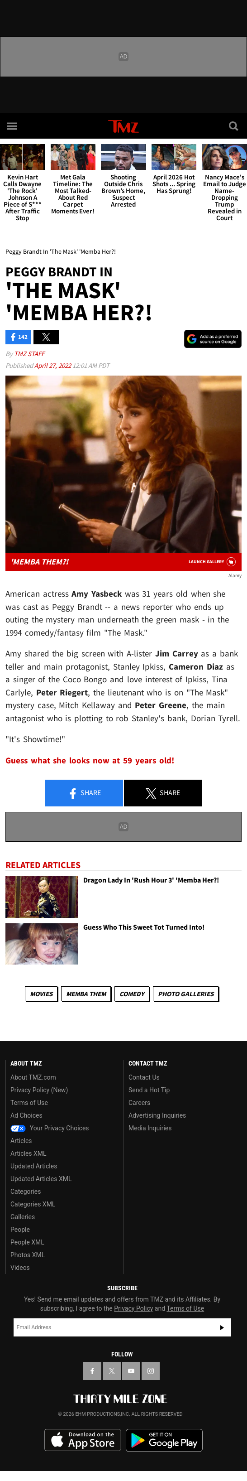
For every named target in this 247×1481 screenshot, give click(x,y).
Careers (139, 1102)
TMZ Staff (29, 353)
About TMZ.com (33, 1077)
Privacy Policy (133, 1308)
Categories (25, 1191)
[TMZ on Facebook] (92, 1371)
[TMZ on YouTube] (131, 1371)
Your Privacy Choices (49, 1128)
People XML (27, 1242)
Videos (20, 1267)
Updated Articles (33, 1166)
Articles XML (28, 1153)
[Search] (234, 126)
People (20, 1229)
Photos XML (27, 1255)
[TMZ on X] (112, 1371)
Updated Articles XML (40, 1178)
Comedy (131, 993)
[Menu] (12, 126)
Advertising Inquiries (157, 1115)
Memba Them (86, 993)
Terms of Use (29, 1102)
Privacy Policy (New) (39, 1090)
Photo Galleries (186, 993)
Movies (41, 993)
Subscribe (222, 1327)
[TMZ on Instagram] (151, 1371)
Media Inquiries (149, 1128)
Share (84, 793)
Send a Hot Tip (149, 1090)
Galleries (22, 1216)
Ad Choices (26, 1115)
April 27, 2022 (53, 365)
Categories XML (32, 1204)
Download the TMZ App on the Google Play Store (164, 1440)
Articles (21, 1140)
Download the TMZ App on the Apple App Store (82, 1440)
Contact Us (144, 1077)
